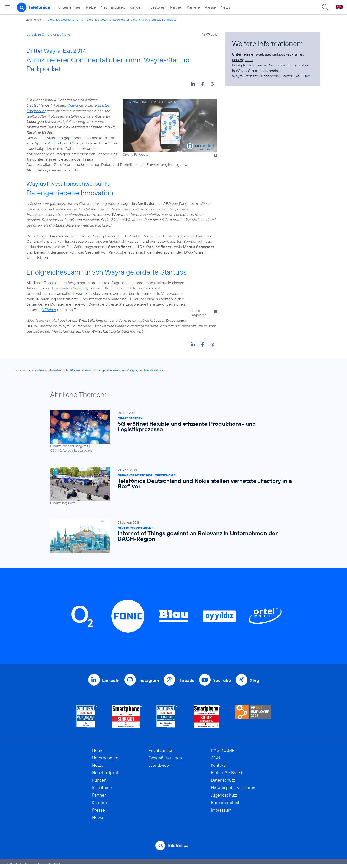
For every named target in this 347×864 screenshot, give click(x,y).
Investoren (156, 7)
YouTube (302, 75)
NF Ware (187, 304)
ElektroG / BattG (226, 767)
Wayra (72, 105)
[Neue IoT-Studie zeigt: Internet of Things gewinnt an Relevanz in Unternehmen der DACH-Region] (171, 531)
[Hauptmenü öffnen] (7, 7)
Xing (254, 675)
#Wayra (132, 365)
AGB (215, 752)
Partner (176, 7)
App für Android (48, 143)
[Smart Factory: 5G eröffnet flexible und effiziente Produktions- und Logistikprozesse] (171, 425)
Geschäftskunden (165, 752)
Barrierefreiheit (225, 797)
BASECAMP (222, 745)
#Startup (99, 365)
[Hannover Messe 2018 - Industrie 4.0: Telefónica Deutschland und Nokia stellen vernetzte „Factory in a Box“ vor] (171, 480)
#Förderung (39, 365)
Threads (186, 675)
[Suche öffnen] (325, 7)
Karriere (193, 7)
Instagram (148, 675)
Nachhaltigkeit (113, 7)
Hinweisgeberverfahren (233, 782)
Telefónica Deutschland (62, 19)
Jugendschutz (224, 789)
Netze (91, 7)
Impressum (221, 804)
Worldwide (158, 760)
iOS (72, 143)
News (225, 7)
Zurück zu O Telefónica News (48, 34)
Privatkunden (161, 745)
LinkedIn (111, 675)
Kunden (136, 7)
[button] (193, 84)
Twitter (286, 75)
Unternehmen (69, 7)
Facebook (269, 75)
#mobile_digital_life (151, 365)
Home (98, 745)
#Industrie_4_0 (57, 365)
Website (251, 75)
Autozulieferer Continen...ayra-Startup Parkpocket (143, 19)
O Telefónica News (94, 19)
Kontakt (218, 760)
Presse (210, 7)
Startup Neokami (73, 288)
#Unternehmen (116, 365)
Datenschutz (223, 775)
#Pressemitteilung (80, 365)
